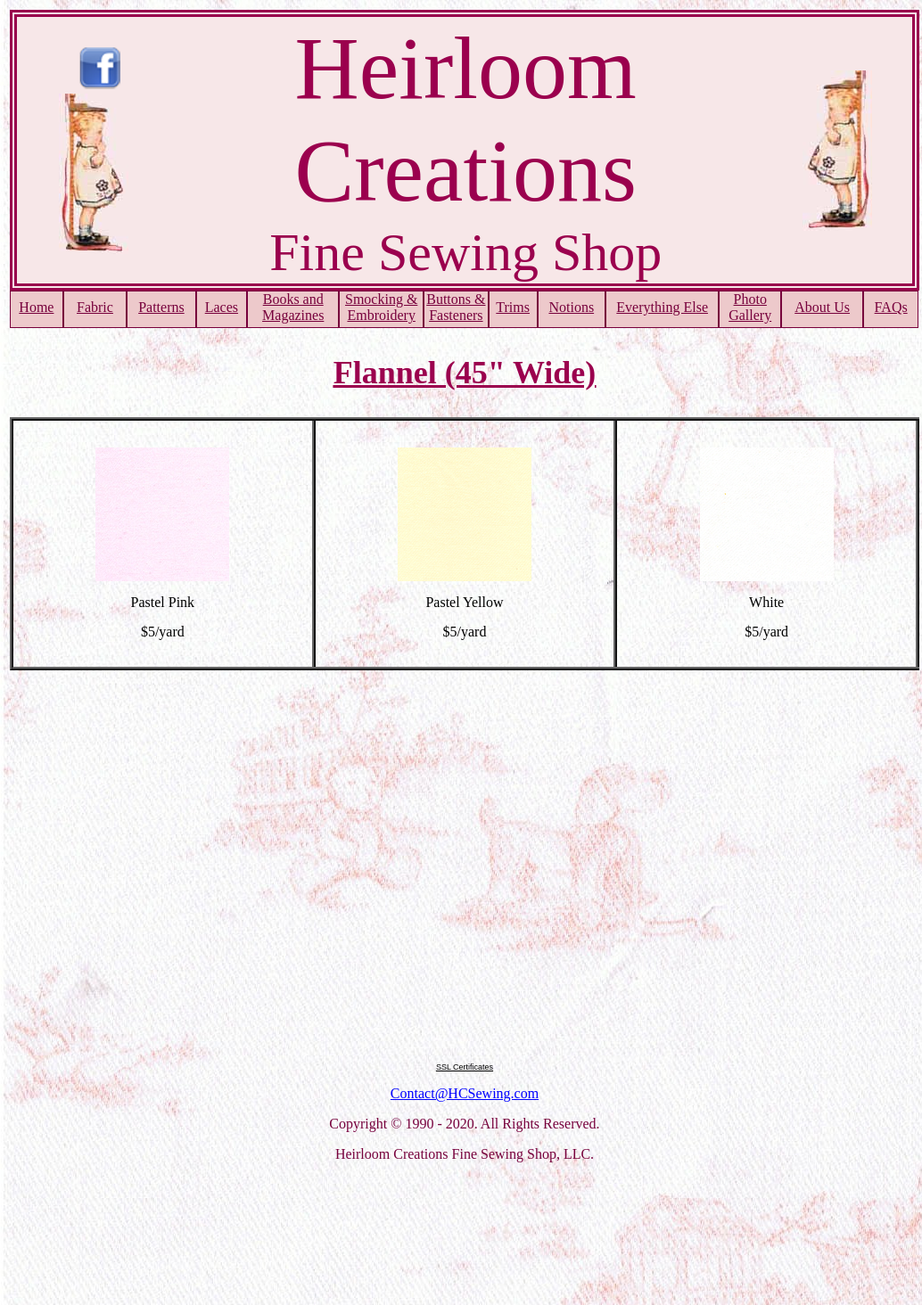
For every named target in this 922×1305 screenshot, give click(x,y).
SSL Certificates (464, 1067)
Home (36, 307)
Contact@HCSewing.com (465, 1093)
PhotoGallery (750, 307)
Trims (513, 307)
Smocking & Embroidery (381, 307)
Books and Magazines (293, 307)
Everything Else (662, 307)
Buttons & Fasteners (455, 307)
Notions (571, 307)
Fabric (95, 307)
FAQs (891, 307)
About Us (822, 307)
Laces (221, 307)
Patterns (161, 307)
